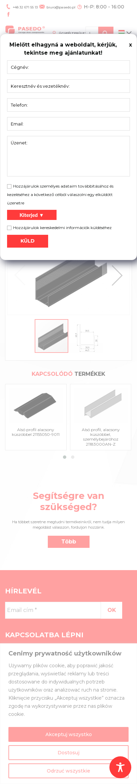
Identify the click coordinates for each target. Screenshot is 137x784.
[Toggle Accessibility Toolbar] (120, 767)
